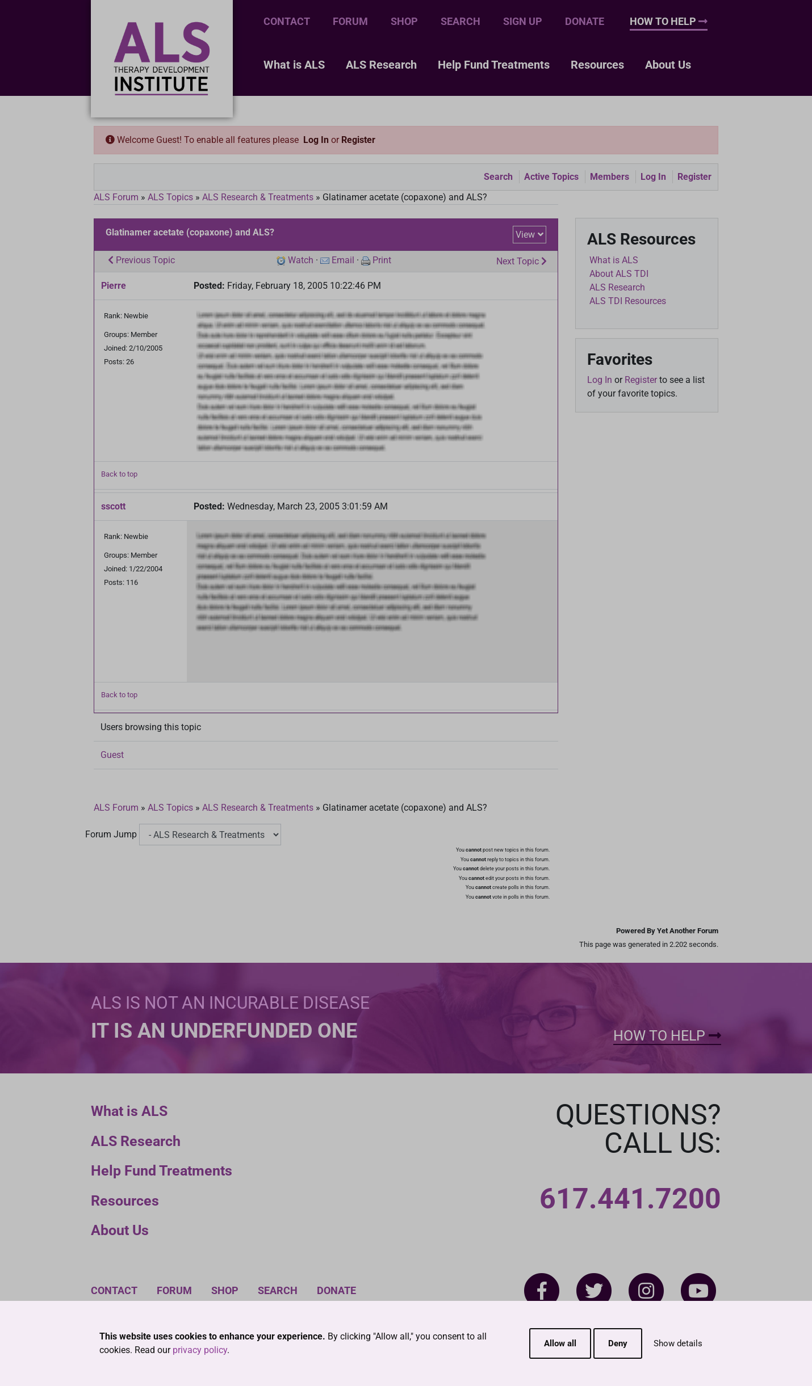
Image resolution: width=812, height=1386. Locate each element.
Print (381, 260)
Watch (300, 260)
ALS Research (381, 64)
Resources (597, 64)
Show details (678, 1343)
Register (358, 139)
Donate (584, 21)
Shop (404, 21)
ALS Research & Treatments (257, 197)
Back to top (119, 474)
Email (343, 260)
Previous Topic (141, 260)
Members (609, 176)
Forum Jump (111, 834)
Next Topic (521, 261)
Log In (316, 139)
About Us (668, 64)
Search (460, 21)
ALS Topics (170, 197)
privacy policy (200, 1350)
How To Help (669, 21)
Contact (286, 21)
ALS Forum (117, 197)
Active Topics (551, 176)
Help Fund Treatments (494, 64)
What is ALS (294, 64)
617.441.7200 (630, 1198)
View (525, 234)
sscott (113, 506)
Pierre (113, 285)
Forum (350, 21)
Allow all (560, 1343)
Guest (112, 754)
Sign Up (522, 21)
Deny (617, 1343)
